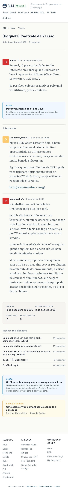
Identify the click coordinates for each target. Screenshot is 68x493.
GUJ (5, 28)
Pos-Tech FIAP (28, 461)
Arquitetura (8, 477)
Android (7, 18)
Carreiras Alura (28, 444)
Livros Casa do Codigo (28, 467)
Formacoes (26, 449)
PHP (53, 12)
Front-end (7, 452)
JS (48, 12)
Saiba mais (32, 486)
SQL (42, 12)
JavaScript (8, 465)
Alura (50, 448)
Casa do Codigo (55, 456)
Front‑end (23, 12)
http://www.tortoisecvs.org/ (27, 187)
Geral (13, 12)
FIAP (49, 452)
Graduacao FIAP (29, 457)
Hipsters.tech (53, 460)
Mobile (34, 12)
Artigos (24, 452)
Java (5, 12)
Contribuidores (45, 486)
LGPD (57, 486)
